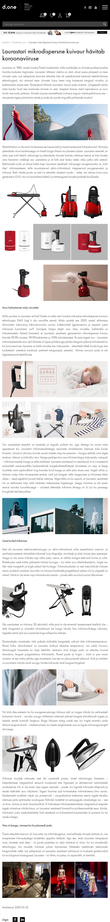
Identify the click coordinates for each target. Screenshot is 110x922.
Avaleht (5, 42)
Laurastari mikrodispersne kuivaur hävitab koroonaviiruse (54, 42)
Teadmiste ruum (19, 42)
